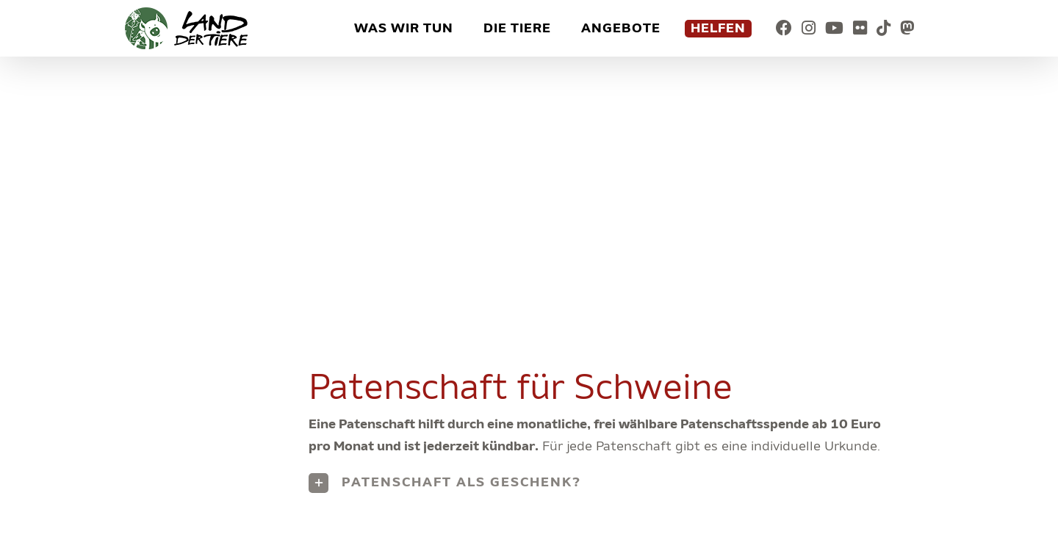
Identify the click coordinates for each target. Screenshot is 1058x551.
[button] (606, 483)
